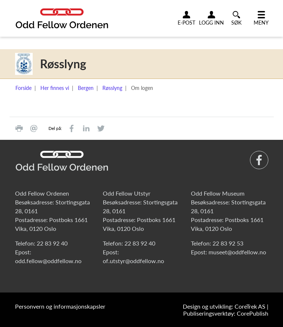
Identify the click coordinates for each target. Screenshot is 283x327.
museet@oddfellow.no (237, 251)
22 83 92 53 (228, 243)
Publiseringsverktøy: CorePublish (225, 313)
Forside (23, 88)
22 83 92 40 (52, 243)
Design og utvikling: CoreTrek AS (224, 306)
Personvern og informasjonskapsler (60, 306)
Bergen (86, 88)
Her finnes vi (54, 88)
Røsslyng (112, 88)
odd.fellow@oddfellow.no (48, 260)
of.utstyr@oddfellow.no (133, 260)
